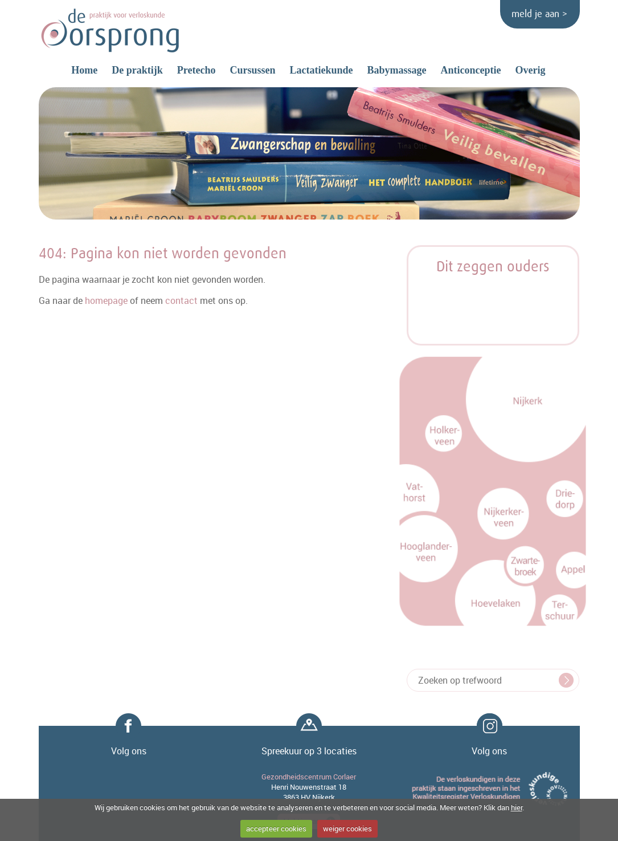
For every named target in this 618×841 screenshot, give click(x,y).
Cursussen (252, 70)
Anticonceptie (471, 70)
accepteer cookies (276, 828)
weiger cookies (347, 828)
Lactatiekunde (321, 70)
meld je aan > (539, 14)
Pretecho (196, 70)
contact (181, 300)
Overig (530, 70)
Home (84, 70)
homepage (106, 300)
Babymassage (397, 70)
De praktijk (137, 70)
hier (516, 807)
